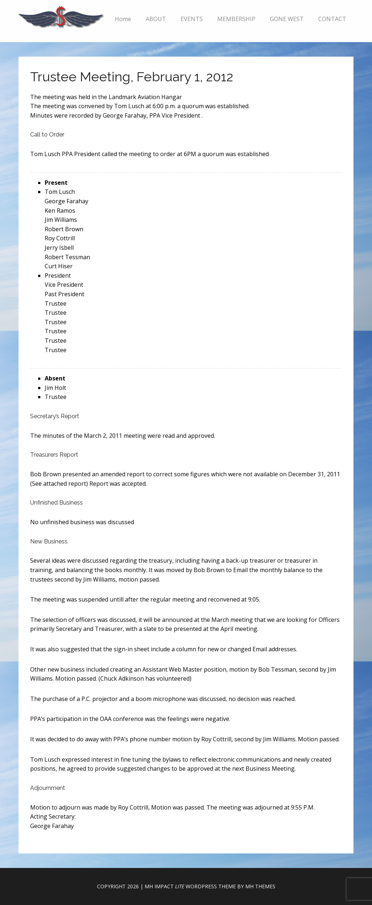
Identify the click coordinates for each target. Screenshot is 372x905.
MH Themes (260, 886)
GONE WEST (287, 19)
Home (123, 19)
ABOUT (156, 19)
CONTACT (332, 19)
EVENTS (192, 19)
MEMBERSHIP (236, 19)
